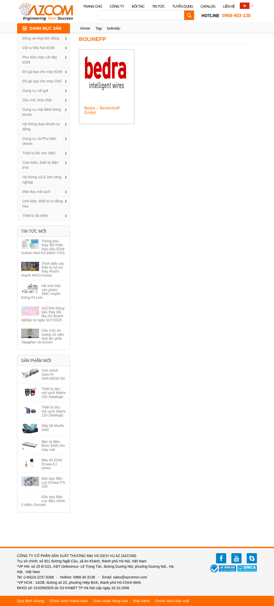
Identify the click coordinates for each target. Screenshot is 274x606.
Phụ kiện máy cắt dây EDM (39, 59)
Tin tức (158, 6)
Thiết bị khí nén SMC (39, 153)
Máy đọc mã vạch (36, 192)
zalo (252, 558)
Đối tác (138, 6)
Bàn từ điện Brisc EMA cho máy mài (53, 446)
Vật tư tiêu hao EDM (38, 48)
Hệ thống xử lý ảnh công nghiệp (42, 179)
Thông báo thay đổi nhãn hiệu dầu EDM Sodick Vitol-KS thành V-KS (43, 247)
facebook (221, 558)
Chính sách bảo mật (172, 601)
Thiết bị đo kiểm (35, 216)
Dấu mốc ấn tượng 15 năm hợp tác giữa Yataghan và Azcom (42, 336)
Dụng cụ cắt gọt (35, 91)
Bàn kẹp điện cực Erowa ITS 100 (53, 482)
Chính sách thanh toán (68, 601)
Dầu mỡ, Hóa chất (37, 100)
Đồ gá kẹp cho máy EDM (42, 72)
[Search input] (142, 15)
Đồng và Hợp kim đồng (40, 38)
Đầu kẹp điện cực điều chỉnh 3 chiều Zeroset (43, 501)
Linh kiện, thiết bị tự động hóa (42, 203)
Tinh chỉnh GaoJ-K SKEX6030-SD (53, 374)
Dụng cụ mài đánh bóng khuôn (41, 112)
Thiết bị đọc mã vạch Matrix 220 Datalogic (54, 393)
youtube (236, 558)
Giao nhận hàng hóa (110, 601)
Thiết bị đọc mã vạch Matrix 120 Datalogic (54, 411)
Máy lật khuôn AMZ (53, 427)
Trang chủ (92, 6)
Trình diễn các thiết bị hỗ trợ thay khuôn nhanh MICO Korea (42, 269)
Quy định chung (30, 601)
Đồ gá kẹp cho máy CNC (42, 81)
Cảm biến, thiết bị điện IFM (40, 165)
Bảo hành (141, 601)
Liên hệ (229, 6)
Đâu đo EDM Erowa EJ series (52, 464)
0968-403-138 (226, 15)
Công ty (117, 6)
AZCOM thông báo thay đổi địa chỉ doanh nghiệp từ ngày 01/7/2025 (43, 314)
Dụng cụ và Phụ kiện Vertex (39, 141)
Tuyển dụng (182, 6)
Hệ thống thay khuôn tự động (41, 126)
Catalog (208, 6)
